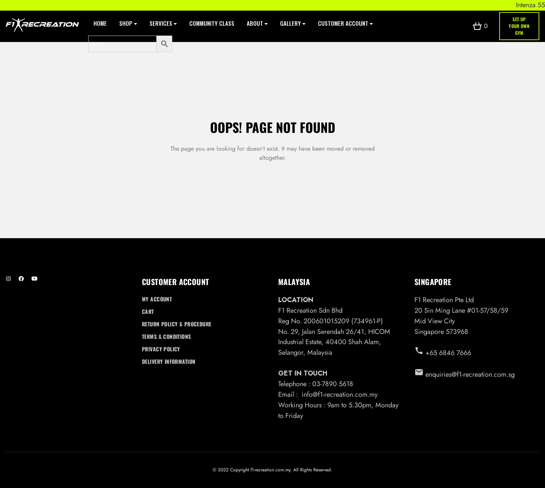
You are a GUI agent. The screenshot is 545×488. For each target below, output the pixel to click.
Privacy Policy (161, 349)
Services (163, 23)
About (257, 23)
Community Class (211, 23)
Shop (128, 23)
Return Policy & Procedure (177, 324)
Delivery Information (168, 361)
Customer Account (345, 23)
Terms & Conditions (166, 336)
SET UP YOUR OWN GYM (519, 26)
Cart (148, 311)
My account (157, 299)
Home (100, 23)
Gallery (292, 23)
